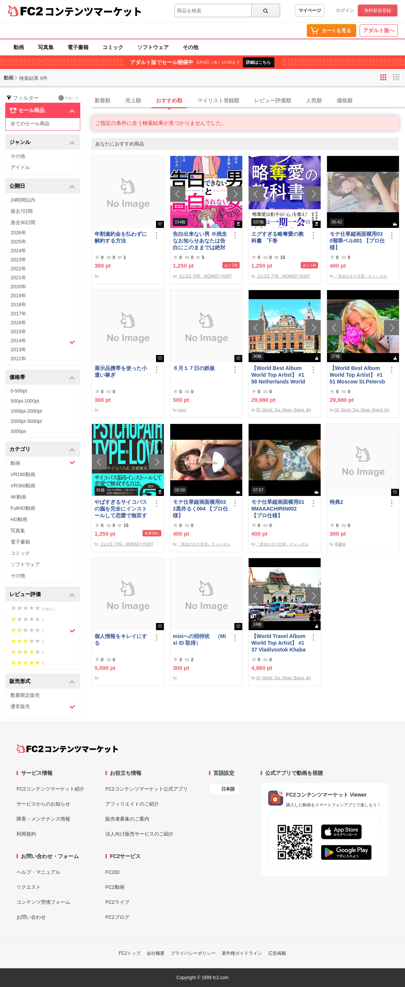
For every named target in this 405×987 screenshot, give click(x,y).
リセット (68, 97)
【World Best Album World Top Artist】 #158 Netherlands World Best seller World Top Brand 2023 (278, 375)
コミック (112, 47)
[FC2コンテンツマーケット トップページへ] (67, 748)
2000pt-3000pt (26, 421)
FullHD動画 (22, 508)
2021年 (18, 277)
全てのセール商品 (30, 123)
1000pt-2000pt (26, 411)
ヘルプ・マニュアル (38, 872)
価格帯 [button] (42, 377)
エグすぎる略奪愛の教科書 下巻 (277, 237)
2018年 (18, 304)
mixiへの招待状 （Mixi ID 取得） (199, 639)
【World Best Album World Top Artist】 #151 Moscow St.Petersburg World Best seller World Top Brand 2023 (357, 375)
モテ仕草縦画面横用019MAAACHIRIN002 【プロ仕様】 (277, 508)
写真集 (46, 47)
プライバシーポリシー (193, 953)
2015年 (18, 331)
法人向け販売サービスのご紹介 (139, 834)
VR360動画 (22, 485)
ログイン (345, 10)
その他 (190, 47)
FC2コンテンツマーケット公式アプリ (146, 789)
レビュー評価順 (272, 100)
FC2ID (112, 872)
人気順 (314, 100)
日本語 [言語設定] (228, 789)
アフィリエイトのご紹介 (132, 804)
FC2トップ (130, 953)
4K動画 (18, 497)
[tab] (248, 100)
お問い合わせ (31, 917)
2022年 (18, 268)
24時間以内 (22, 200)
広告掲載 (277, 953)
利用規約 (26, 834)
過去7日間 (21, 211)
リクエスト (28, 887)
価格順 (344, 100)
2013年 (18, 349)
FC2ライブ (117, 902)
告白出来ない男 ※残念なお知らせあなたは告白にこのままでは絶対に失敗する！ (200, 241)
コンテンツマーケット (93, 11)
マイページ (309, 10)
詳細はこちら (258, 62)
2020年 (18, 286)
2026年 (18, 232)
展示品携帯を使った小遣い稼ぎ (120, 371)
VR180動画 (22, 474)
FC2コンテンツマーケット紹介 (50, 789)
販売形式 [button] (42, 681)
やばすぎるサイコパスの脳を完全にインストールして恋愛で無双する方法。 (120, 509)
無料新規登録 (377, 10)
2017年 (18, 313)
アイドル (20, 167)
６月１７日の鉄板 (194, 368)
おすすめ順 (169, 100)
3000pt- (18, 431)
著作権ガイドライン (242, 953)
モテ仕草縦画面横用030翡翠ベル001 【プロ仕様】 (357, 240)
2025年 (18, 241)
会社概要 (156, 953)
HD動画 (18, 519)
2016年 (18, 322)
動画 (19, 47)
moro (182, 410)
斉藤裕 (340, 544)
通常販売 (42, 707)
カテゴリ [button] (42, 449)
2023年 (18, 259)
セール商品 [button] (42, 110)
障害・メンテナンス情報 (43, 819)
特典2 (336, 502)
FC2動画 (114, 887)
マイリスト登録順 (218, 100)
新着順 (102, 100)
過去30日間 (22, 222)
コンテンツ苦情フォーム (43, 902)
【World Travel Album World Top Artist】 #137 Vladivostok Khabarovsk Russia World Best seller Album (278, 643)
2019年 (18, 295)
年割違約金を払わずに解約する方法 (120, 237)
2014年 (42, 341)
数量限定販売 (25, 695)
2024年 (18, 250)
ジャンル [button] (42, 142)
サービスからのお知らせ (43, 804)
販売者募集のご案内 (127, 819)
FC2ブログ (117, 917)
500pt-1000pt (24, 401)
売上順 (133, 100)
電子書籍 (78, 47)
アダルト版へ (378, 30)
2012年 (18, 358)
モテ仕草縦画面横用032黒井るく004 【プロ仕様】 (200, 508)
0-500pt (18, 391)
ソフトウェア (153, 47)
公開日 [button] (42, 186)
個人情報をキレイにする (120, 639)
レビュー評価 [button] (42, 594)
